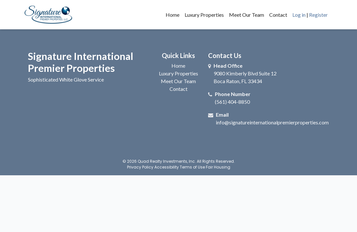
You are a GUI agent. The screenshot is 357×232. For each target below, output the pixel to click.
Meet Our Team (246, 15)
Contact (278, 15)
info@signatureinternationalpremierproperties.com (272, 122)
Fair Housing (218, 167)
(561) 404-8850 (232, 102)
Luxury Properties (204, 15)
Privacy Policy (140, 167)
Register (318, 15)
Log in (299, 15)
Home (172, 15)
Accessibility (166, 167)
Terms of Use (192, 167)
